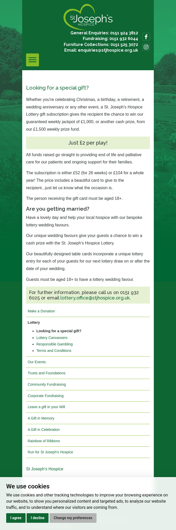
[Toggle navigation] (32, 59)
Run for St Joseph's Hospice (50, 452)
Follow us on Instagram (146, 47)
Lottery (34, 322)
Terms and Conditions (53, 351)
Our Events (37, 362)
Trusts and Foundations (47, 373)
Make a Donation (41, 311)
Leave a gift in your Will (46, 407)
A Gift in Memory (41, 418)
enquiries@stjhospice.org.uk (108, 50)
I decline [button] (37, 518)
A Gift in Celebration (44, 430)
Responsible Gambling (54, 344)
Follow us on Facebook (146, 37)
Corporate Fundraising (45, 396)
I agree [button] (15, 518)
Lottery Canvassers (52, 338)
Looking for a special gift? (58, 331)
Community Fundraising (47, 384)
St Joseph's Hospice (44, 469)
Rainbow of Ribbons (44, 441)
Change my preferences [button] (73, 518)
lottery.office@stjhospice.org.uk (95, 297)
